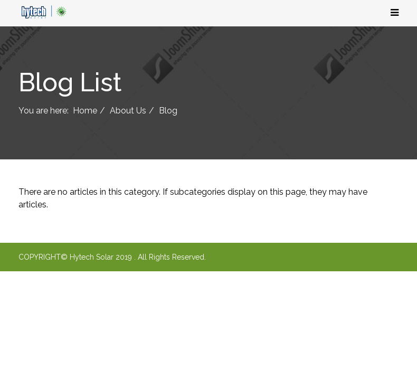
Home (85, 111)
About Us (128, 111)
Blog (168, 111)
